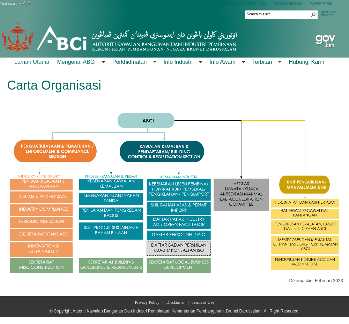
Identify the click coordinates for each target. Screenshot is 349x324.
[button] (313, 14)
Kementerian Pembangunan (241, 3)
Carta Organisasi (54, 85)
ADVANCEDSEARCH (328, 13)
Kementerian (321, 3)
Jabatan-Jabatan (287, 3)
